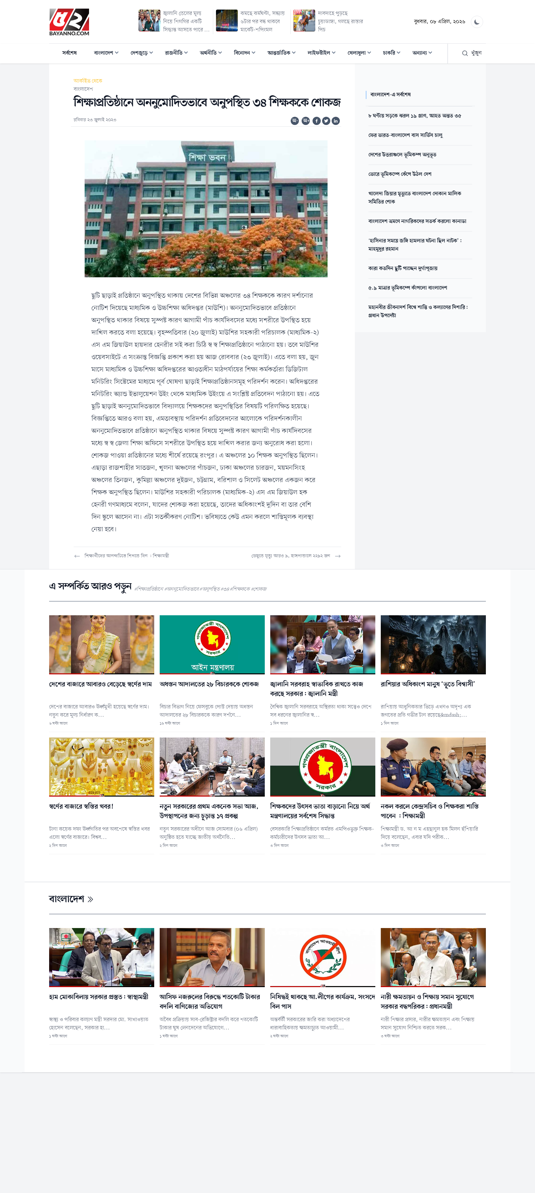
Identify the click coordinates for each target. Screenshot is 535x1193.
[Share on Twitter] (326, 121)
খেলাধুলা (361, 54)
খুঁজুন (472, 53)
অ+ (306, 121)
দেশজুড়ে (144, 54)
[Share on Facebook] (317, 121)
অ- (295, 121)
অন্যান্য (424, 54)
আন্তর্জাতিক (284, 54)
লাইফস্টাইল (324, 54)
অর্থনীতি (213, 54)
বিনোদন (247, 54)
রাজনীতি (178, 54)
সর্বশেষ (69, 53)
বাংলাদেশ (108, 54)
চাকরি (394, 54)
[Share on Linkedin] (336, 121)
